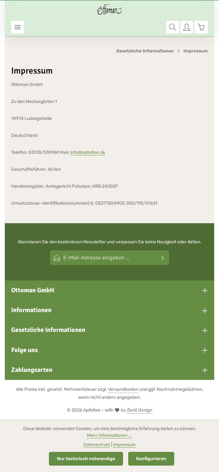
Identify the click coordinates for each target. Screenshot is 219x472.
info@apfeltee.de (87, 152)
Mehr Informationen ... (109, 435)
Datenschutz (96, 444)
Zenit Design (139, 410)
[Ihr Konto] (186, 27)
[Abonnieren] (163, 257)
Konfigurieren (151, 458)
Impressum (124, 444)
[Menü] (17, 27)
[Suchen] (172, 27)
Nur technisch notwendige (86, 458)
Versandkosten (123, 389)
